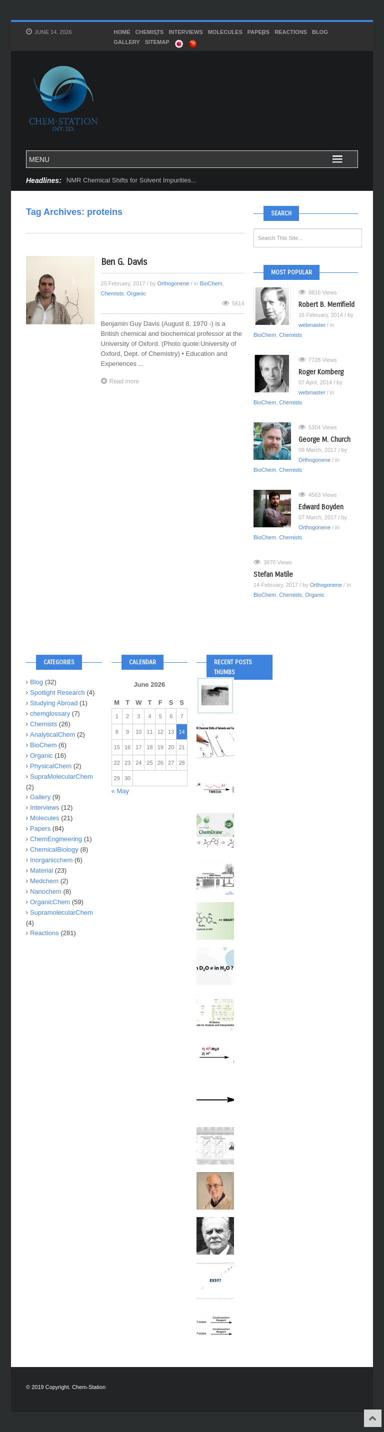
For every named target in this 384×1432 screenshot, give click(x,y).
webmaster (312, 325)
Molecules (225, 32)
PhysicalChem (51, 766)
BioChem (211, 283)
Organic (136, 293)
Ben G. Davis (124, 261)
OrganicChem (50, 902)
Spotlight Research (57, 692)
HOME (122, 32)
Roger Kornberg (321, 372)
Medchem (44, 881)
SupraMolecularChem (61, 776)
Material (41, 870)
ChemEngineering (56, 839)
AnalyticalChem (52, 734)
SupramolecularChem (61, 912)
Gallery (127, 42)
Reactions (290, 32)
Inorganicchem (51, 860)
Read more (120, 381)
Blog (320, 32)
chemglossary (50, 713)
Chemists (150, 33)
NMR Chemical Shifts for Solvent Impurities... (131, 180)
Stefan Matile (273, 574)
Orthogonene (173, 283)
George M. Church (324, 439)
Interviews (185, 32)
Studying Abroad (54, 703)
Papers (259, 33)
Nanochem (46, 891)
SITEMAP (157, 42)
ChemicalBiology (54, 849)
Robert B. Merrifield (326, 304)
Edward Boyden (321, 507)
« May (120, 791)
